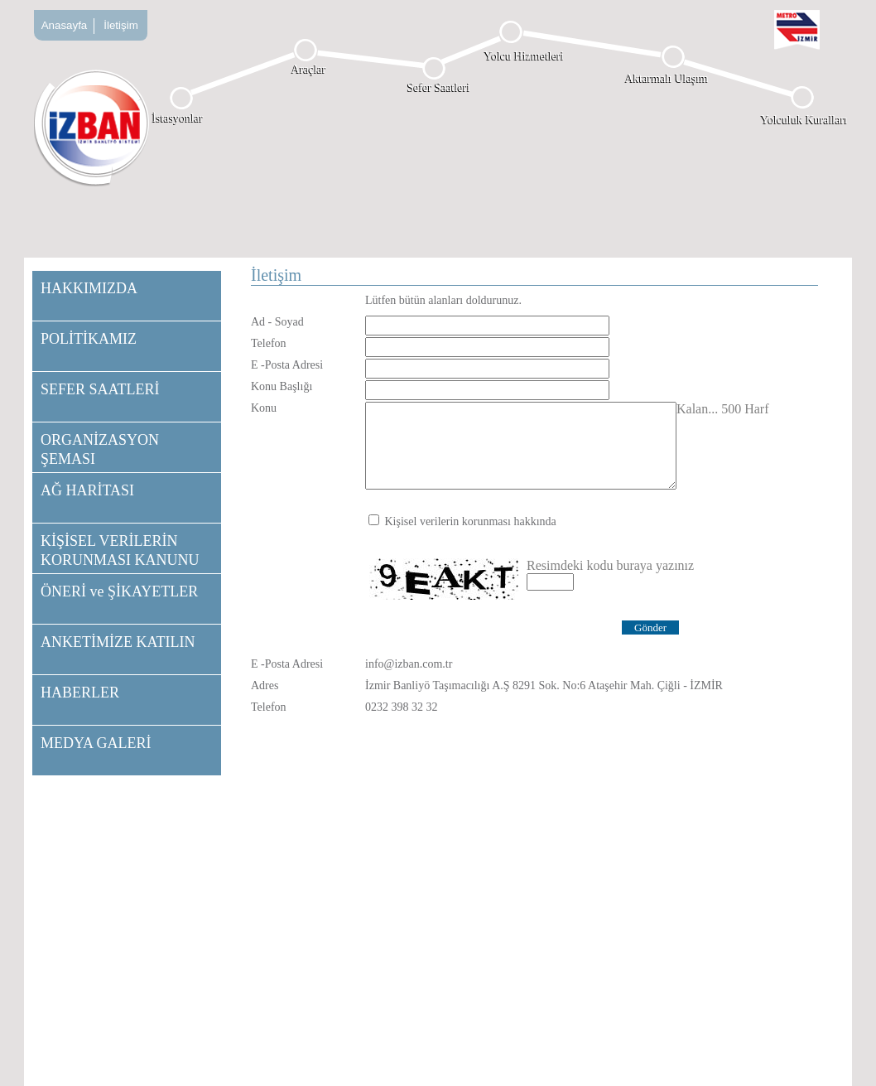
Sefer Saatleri (438, 87)
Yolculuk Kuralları (804, 119)
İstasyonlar (177, 118)
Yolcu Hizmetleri (524, 56)
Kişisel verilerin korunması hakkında (470, 521)
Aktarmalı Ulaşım (667, 78)
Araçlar (308, 69)
